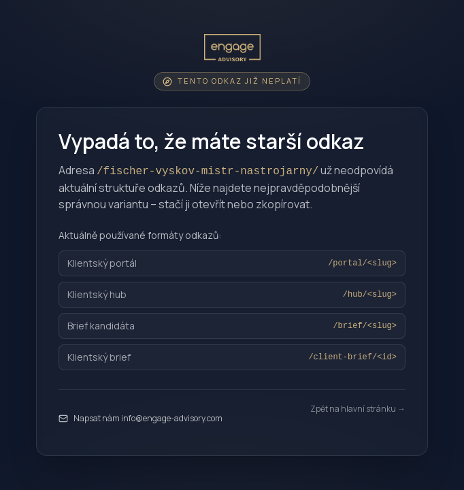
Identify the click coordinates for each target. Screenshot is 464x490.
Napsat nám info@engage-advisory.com (140, 418)
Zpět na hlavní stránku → (357, 409)
